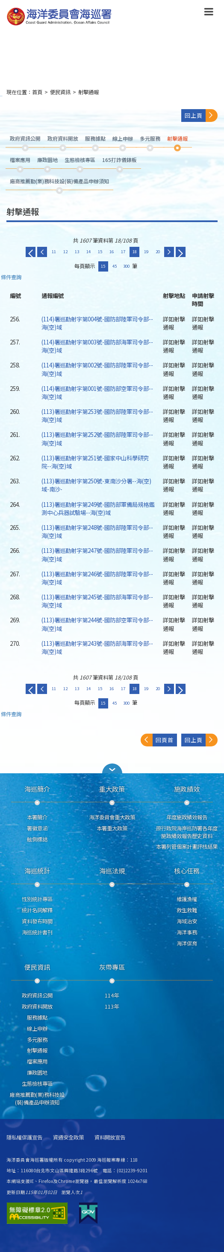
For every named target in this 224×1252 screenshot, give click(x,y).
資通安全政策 (68, 1137)
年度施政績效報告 (186, 817)
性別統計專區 (37, 899)
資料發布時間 (37, 921)
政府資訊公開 (37, 995)
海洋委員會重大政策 (112, 817)
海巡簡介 (37, 788)
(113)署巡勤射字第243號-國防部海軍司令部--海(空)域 (97, 647)
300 (126, 266)
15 (100, 251)
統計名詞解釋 (37, 910)
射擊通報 (88, 92)
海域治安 (187, 921)
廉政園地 (37, 1072)
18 (135, 251)
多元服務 (37, 1040)
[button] (112, 768)
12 (65, 251)
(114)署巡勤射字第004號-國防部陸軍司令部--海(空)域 (97, 323)
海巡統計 (37, 870)
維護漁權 (187, 899)
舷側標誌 (37, 839)
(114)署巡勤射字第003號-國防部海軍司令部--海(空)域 (97, 346)
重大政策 (112, 788)
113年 (112, 1006)
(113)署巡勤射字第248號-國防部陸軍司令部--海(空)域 (97, 531)
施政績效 (187, 788)
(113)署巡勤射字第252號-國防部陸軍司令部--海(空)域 (97, 438)
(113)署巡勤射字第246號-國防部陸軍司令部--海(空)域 (97, 578)
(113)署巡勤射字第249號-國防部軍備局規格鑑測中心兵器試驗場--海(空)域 (97, 508)
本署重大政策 (112, 828)
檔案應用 (37, 1061)
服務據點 (37, 1017)
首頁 (37, 92)
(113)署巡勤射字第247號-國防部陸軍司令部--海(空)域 (97, 554)
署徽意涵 (37, 828)
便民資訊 (60, 92)
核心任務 (187, 870)
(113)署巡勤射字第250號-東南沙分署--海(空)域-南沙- (96, 485)
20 (158, 251)
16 (111, 251)
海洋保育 (187, 943)
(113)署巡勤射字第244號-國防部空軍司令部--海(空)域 (97, 624)
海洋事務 (187, 932)
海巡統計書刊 (37, 932)
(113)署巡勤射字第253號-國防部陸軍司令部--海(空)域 (97, 415)
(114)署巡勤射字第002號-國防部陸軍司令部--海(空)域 (97, 369)
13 (77, 251)
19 (146, 251)
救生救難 (187, 910)
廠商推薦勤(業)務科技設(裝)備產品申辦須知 (37, 1098)
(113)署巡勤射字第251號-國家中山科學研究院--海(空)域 (95, 462)
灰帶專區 (112, 967)
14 (88, 251)
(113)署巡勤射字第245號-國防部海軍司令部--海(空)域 (97, 601)
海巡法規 (112, 870)
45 (114, 266)
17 (123, 251)
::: (1, 96)
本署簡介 (37, 817)
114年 (112, 995)
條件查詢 (11, 277)
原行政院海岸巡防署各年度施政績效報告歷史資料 (187, 832)
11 (54, 251)
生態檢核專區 (37, 1083)
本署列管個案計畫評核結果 (187, 846)
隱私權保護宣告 (24, 1137)
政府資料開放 (37, 1006)
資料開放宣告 (109, 1137)
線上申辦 (37, 1028)
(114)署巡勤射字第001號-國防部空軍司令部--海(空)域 (97, 392)
